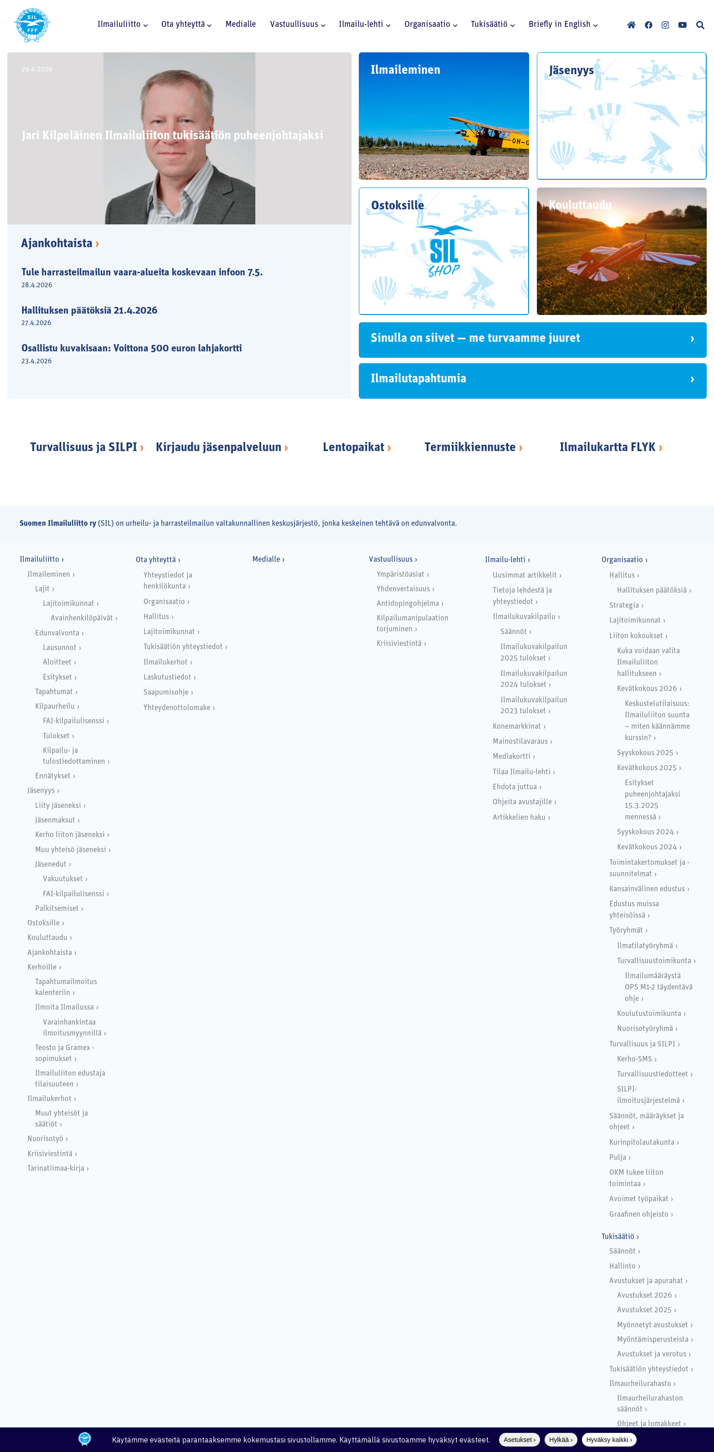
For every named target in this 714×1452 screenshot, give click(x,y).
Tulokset (56, 736)
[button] (144, 25)
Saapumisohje (166, 692)
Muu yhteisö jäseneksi (70, 850)
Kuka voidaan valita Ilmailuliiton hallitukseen (648, 662)
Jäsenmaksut (55, 820)
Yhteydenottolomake (176, 708)
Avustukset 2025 (644, 1310)
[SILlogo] (32, 25)
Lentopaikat (353, 448)
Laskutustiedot (167, 677)
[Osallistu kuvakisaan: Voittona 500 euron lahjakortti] (171, 355)
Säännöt (513, 632)
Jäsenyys (41, 791)
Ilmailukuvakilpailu (524, 617)
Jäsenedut (50, 864)
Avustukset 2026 (644, 1296)
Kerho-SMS (634, 1059)
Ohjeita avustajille (522, 802)
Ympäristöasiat (400, 575)
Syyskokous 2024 (645, 832)
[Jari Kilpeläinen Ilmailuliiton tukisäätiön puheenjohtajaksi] (179, 138)
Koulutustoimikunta (649, 1014)
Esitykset (57, 677)
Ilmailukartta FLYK (608, 448)
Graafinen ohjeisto (638, 1214)
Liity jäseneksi (58, 806)
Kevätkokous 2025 (647, 768)
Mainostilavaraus (520, 742)
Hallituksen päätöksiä (652, 590)
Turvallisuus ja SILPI (83, 448)
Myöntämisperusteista (652, 1340)
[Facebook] (649, 25)
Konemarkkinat (517, 727)
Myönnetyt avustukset (652, 1325)
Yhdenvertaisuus (403, 589)
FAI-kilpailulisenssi (73, 721)
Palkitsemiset (57, 909)
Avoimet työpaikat (638, 1199)
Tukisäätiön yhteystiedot (183, 647)
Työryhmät (626, 930)
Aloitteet (57, 662)
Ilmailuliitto (39, 560)
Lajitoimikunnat (68, 604)
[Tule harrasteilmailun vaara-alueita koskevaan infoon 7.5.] (171, 279)
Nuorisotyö (45, 1139)
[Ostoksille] (444, 251)
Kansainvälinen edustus (647, 889)
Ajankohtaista (60, 244)
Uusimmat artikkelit (525, 575)
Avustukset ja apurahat (646, 1281)
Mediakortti (511, 757)
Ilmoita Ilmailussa (64, 1007)
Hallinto (622, 1266)
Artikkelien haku (519, 818)
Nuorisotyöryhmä (645, 1029)
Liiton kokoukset (636, 636)
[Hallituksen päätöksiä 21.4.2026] (171, 317)
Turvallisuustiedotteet (652, 1074)
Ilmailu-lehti (505, 560)
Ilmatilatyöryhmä (645, 946)
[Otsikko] (631, 25)
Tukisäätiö (618, 1237)
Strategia (624, 605)
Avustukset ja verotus (651, 1354)
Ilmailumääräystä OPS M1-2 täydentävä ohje (659, 987)
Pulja (617, 1158)
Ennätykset (53, 776)
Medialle (266, 560)
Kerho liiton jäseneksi (70, 835)
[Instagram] (665, 25)
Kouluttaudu (47, 938)
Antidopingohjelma (408, 604)
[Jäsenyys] (622, 116)
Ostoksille (43, 923)
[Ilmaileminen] (444, 116)
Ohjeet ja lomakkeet (649, 1424)
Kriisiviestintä (49, 1154)
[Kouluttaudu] (622, 251)
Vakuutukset (63, 879)
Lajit (42, 589)
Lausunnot (59, 648)
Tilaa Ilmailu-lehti (522, 772)
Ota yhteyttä (156, 560)
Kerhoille (41, 967)
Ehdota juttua (515, 787)
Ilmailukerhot (49, 1099)
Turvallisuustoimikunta (654, 961)
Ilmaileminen (48, 575)
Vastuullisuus (391, 560)
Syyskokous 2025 (645, 753)
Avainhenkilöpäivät (82, 618)
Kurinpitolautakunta (641, 1143)
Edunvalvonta (57, 633)
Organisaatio (164, 602)
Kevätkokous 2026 (647, 689)
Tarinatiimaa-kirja (55, 1169)
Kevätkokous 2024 (647, 847)
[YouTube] (682, 25)
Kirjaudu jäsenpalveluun (218, 448)
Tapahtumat (54, 692)
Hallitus (156, 617)
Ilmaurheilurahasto (640, 1384)
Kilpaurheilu (55, 707)
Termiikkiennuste (470, 448)
